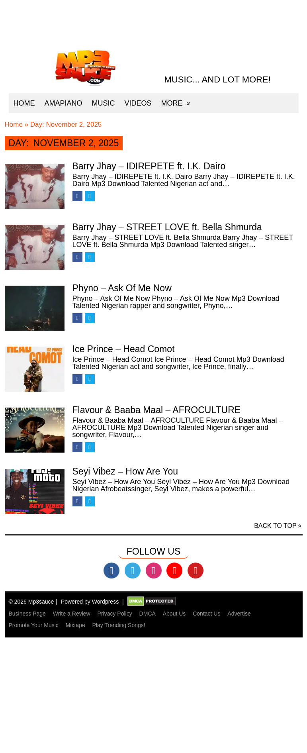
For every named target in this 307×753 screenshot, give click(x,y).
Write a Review (71, 613)
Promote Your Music (34, 625)
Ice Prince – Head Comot (123, 349)
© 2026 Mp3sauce (31, 601)
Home (24, 103)
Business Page (27, 613)
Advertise (238, 613)
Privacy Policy (115, 613)
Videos (138, 103)
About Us (174, 613)
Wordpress (105, 601)
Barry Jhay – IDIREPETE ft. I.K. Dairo (149, 166)
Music (103, 103)
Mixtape (75, 625)
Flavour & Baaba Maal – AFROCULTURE (156, 410)
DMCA (147, 613)
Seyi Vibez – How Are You (125, 471)
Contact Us (206, 613)
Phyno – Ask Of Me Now (122, 288)
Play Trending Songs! (118, 625)
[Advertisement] (153, 696)
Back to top (275, 525)
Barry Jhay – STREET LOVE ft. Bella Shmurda (167, 227)
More (172, 103)
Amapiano (63, 103)
